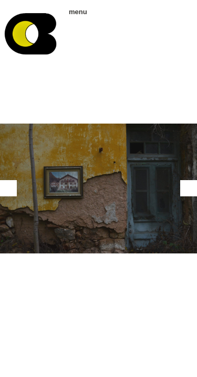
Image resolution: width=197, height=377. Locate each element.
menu (74, 12)
